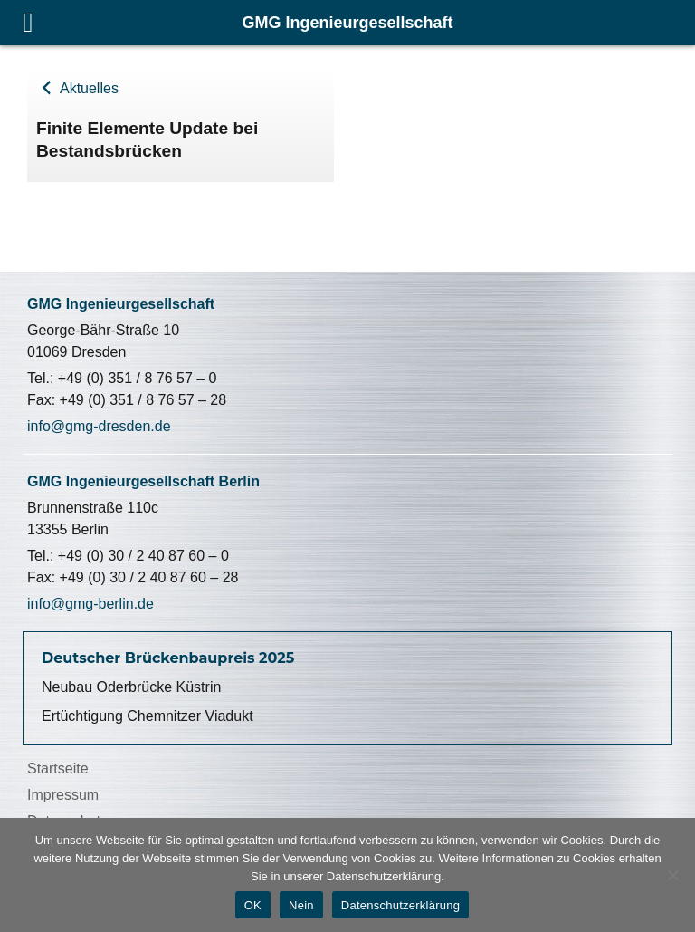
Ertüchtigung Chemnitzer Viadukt (147, 716)
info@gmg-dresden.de (99, 426)
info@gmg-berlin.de (90, 603)
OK (253, 905)
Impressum (63, 794)
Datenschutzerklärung (400, 905)
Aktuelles (87, 88)
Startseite (58, 768)
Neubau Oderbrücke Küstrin (131, 687)
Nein (301, 905)
